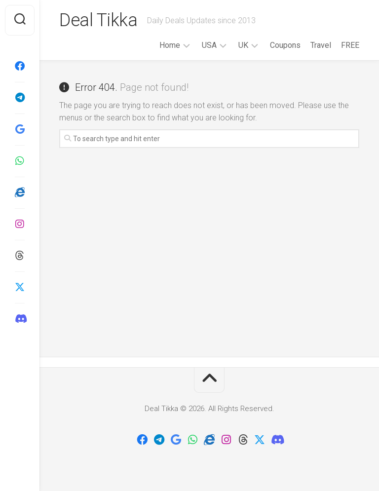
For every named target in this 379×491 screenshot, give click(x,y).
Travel (320, 45)
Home (169, 45)
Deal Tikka (98, 20)
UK (243, 45)
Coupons (285, 45)
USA (209, 45)
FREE (350, 45)
